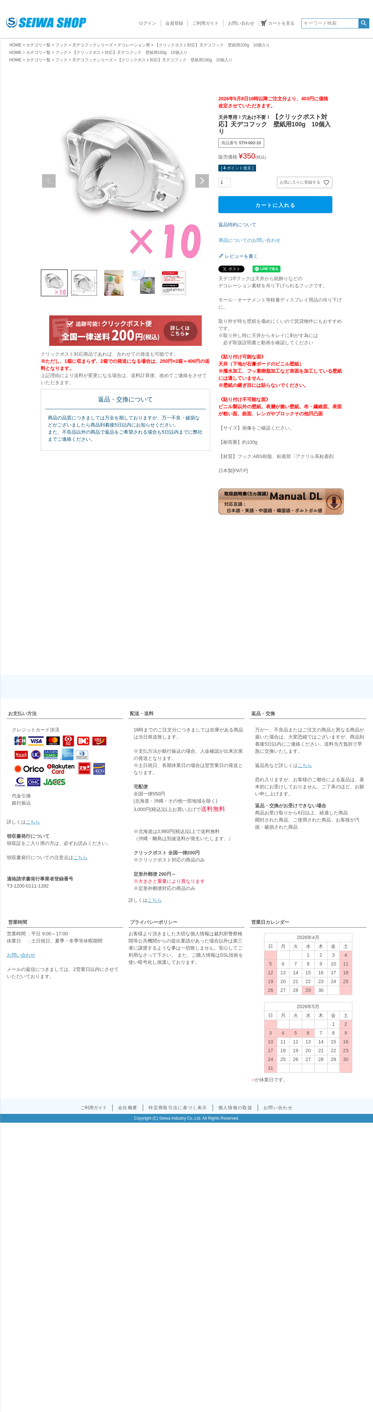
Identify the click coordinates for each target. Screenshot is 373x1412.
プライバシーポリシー (153, 922)
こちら (33, 822)
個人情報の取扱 (235, 1107)
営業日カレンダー (270, 922)
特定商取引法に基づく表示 (178, 1107)
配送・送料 (142, 713)
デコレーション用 (133, 45)
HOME (15, 45)
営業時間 (17, 922)
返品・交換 (263, 713)
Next (202, 181)
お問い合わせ (241, 23)
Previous (49, 181)
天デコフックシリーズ (92, 45)
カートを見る (281, 23)
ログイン (147, 23)
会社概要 (128, 1107)
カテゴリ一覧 (38, 45)
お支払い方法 (22, 713)
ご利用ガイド (205, 23)
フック (61, 45)
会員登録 (174, 23)
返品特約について (237, 224)
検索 (363, 23)
